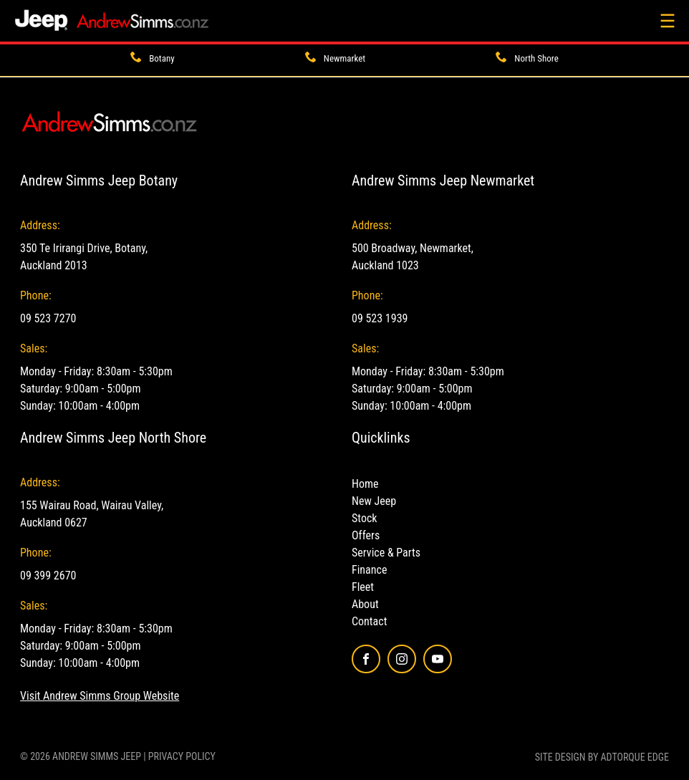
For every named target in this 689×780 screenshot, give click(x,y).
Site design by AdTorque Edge (602, 757)
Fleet (363, 587)
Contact (369, 621)
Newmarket (344, 58)
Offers (366, 535)
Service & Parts (386, 552)
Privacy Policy (182, 756)
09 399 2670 (48, 575)
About (365, 604)
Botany (161, 58)
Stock (364, 518)
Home (365, 484)
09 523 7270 (48, 318)
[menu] (667, 21)
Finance (369, 570)
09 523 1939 (380, 318)
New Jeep (374, 501)
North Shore (536, 58)
